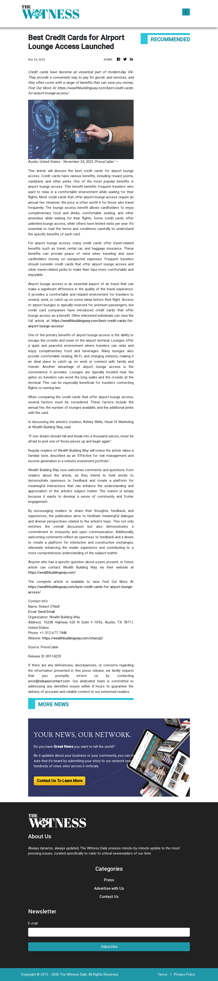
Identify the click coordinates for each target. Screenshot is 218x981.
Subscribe (109, 946)
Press (109, 880)
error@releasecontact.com (49, 681)
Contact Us (109, 896)
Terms (162, 974)
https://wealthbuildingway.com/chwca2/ (72, 638)
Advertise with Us (109, 888)
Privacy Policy (184, 974)
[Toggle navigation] (186, 11)
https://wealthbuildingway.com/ (52, 572)
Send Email (46, 612)
